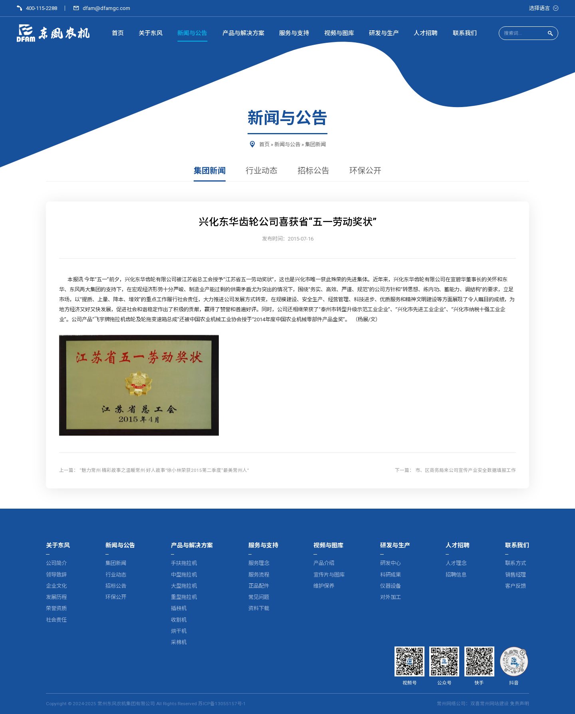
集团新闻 (315, 144)
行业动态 (262, 170)
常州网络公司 (451, 703)
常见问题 (258, 597)
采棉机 (178, 642)
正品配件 (258, 586)
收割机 (178, 620)
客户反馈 (515, 586)
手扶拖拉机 (184, 563)
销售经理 (515, 575)
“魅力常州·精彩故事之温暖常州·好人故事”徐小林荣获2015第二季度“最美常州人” (164, 470)
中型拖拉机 (184, 575)
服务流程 (258, 575)
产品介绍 (323, 563)
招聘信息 (456, 575)
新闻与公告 (287, 144)
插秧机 (178, 608)
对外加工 (390, 597)
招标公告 (313, 170)
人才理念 (456, 563)
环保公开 (365, 170)
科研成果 (390, 575)
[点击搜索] (550, 33)
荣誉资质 (56, 608)
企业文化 (56, 586)
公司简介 (56, 563)
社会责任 (56, 620)
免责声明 (519, 703)
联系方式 (515, 563)
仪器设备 (390, 586)
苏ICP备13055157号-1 (222, 703)
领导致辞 (56, 575)
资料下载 (258, 608)
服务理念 (258, 563)
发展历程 (56, 597)
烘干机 (178, 631)
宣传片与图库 (329, 575)
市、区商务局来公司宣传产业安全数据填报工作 (465, 470)
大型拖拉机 (184, 586)
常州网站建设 (494, 703)
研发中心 (390, 563)
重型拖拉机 (184, 597)
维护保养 (323, 586)
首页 (264, 144)
